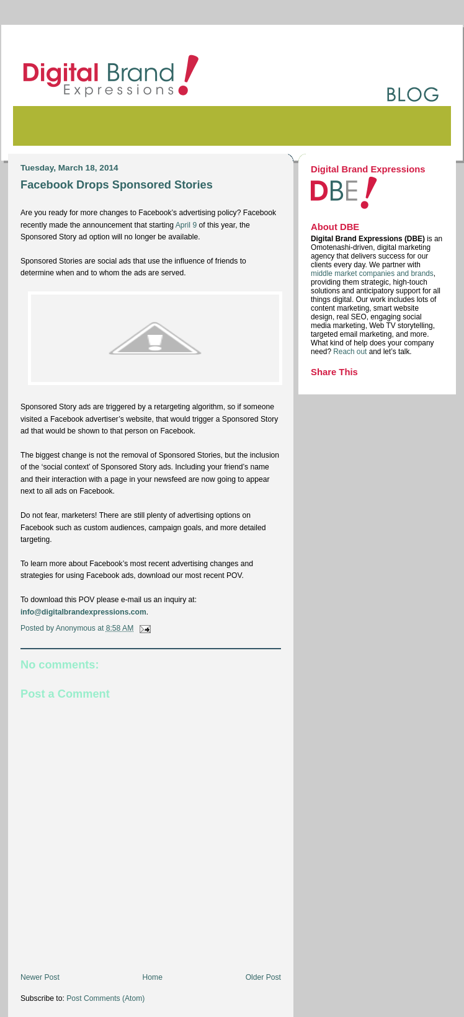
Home (153, 977)
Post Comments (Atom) (105, 998)
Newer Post (40, 977)
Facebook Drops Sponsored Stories (116, 184)
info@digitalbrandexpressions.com (83, 612)
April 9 (186, 225)
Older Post (263, 977)
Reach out (350, 351)
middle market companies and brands (372, 273)
